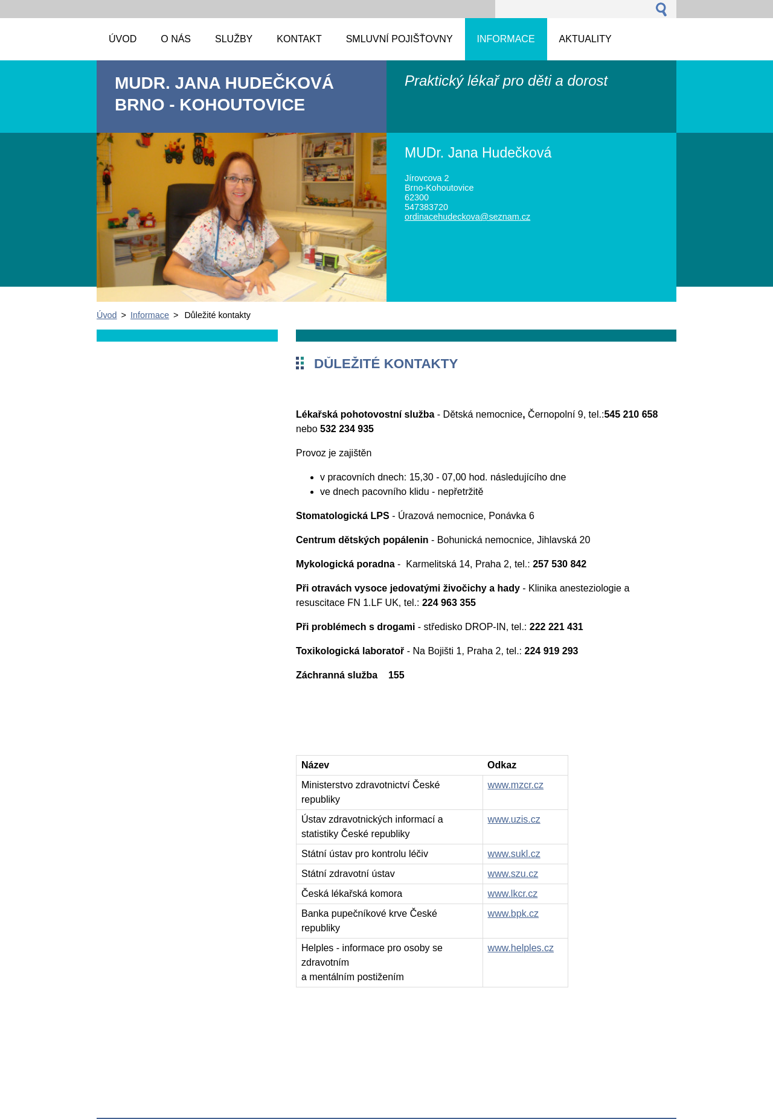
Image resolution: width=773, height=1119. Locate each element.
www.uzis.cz (514, 819)
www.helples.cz (521, 948)
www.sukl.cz (514, 854)
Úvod (107, 315)
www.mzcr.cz (516, 785)
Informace (149, 315)
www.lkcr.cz (513, 893)
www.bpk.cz (513, 913)
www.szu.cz (513, 874)
